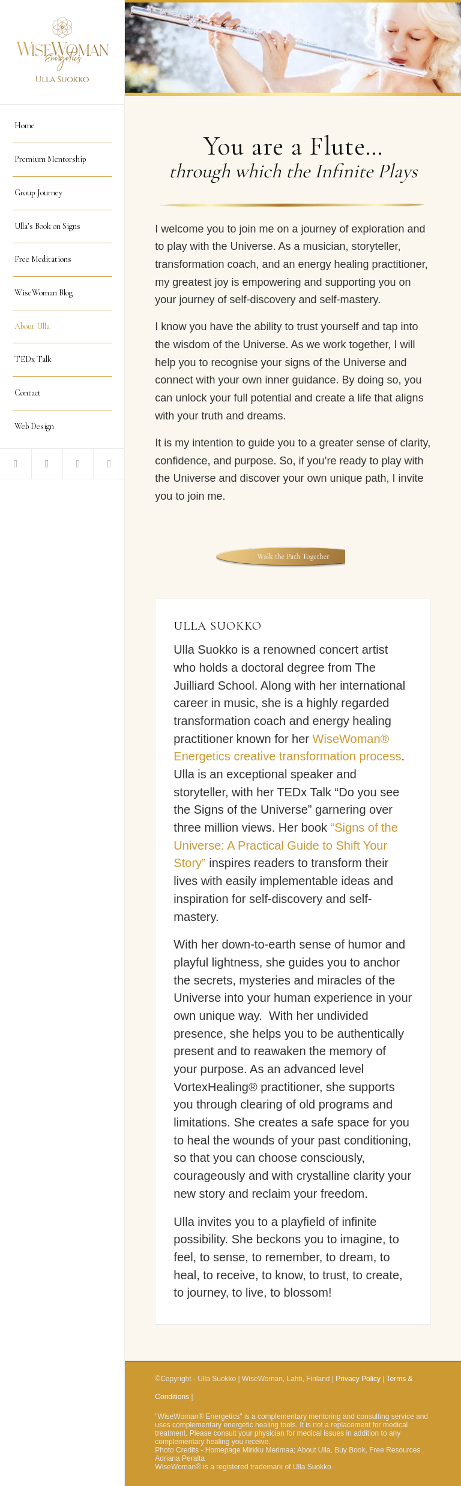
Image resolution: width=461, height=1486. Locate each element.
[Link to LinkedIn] (78, 464)
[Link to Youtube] (46, 464)
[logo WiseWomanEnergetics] (62, 52)
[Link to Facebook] (15, 464)
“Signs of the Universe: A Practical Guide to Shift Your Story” (285, 845)
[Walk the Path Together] (293, 557)
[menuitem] (62, 126)
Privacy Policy (358, 1379)
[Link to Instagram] (108, 464)
